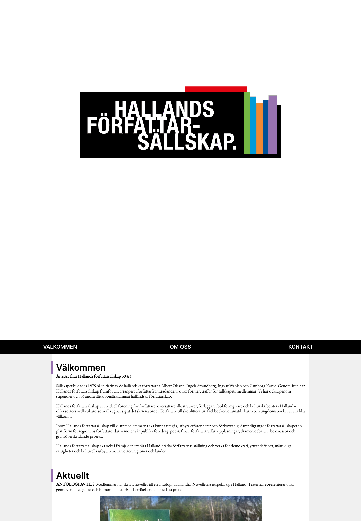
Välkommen (60, 346)
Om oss (180, 346)
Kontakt (300, 346)
